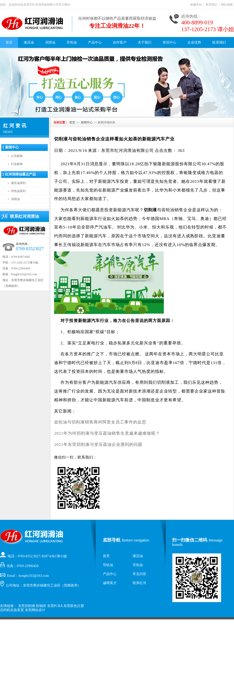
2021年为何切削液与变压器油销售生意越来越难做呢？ (107, 433)
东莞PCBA (55, 606)
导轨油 (108, 565)
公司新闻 (17, 156)
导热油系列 (18, 191)
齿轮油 (168, 210)
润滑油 (50, 42)
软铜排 (41, 606)
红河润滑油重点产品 (20, 174)
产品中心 (95, 42)
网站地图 (227, 4)
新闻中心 (12, 147)
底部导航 (111, 540)
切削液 (163, 382)
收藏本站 (196, 4)
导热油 (72, 42)
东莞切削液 (26, 606)
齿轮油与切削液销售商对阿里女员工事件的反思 (100, 422)
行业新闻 (17, 164)
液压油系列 (18, 183)
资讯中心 (169, 42)
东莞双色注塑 (73, 606)
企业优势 (194, 42)
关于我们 (144, 42)
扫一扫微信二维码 (189, 540)
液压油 (29, 42)
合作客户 (120, 42)
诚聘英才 (110, 583)
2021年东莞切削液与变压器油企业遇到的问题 (98, 444)
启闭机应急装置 (12, 610)
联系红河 (139, 583)
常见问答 (139, 574)
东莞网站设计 (35, 610)
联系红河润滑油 (24, 216)
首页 (9, 42)
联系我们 (211, 4)
